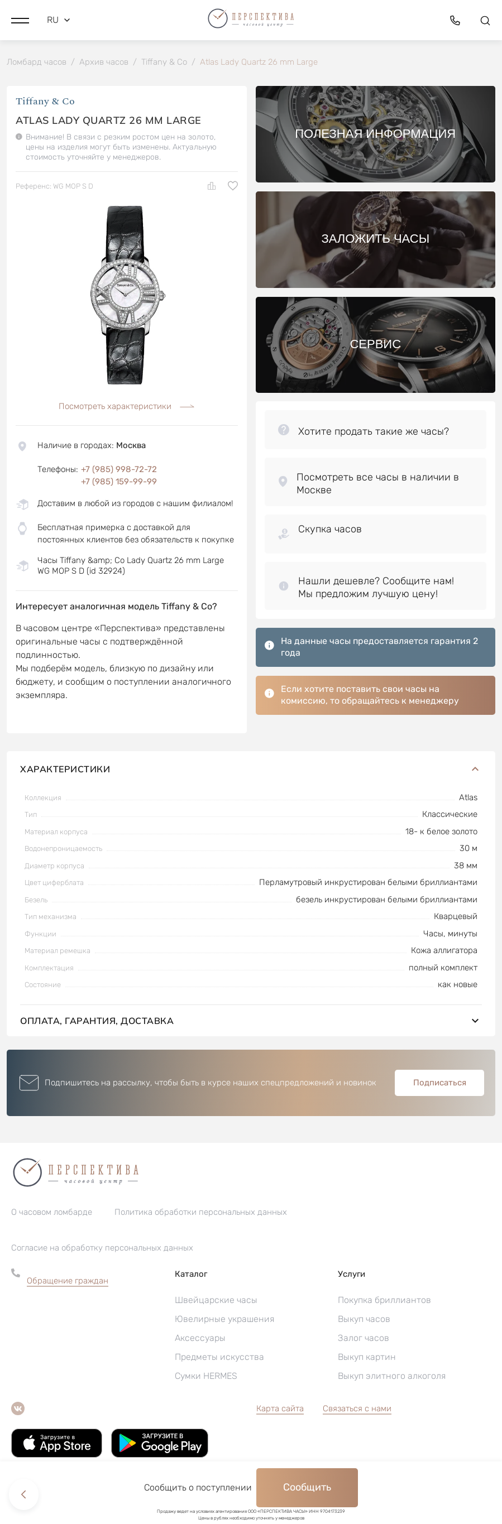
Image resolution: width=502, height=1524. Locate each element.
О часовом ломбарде (51, 1213)
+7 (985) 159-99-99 (119, 483)
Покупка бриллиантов (384, 1301)
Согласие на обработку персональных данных (102, 1249)
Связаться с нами (357, 1410)
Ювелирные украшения (224, 1320)
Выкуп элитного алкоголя (392, 1377)
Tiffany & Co (45, 103)
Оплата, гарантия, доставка (251, 1021)
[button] (20, 19)
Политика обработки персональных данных (200, 1213)
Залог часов (363, 1339)
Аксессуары (200, 1339)
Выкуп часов (364, 1320)
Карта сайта (280, 1410)
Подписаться (439, 1084)
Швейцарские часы (216, 1301)
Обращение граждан (67, 1282)
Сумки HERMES (206, 1377)
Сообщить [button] (307, 1487)
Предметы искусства (219, 1358)
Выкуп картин (367, 1358)
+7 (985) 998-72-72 (119, 470)
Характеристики (251, 770)
